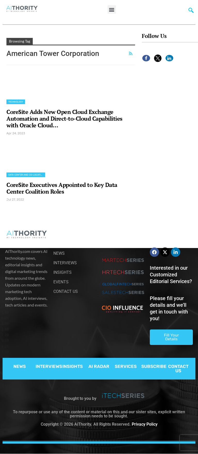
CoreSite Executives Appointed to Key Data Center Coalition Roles (61, 188)
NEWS (19, 366)
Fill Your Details (171, 337)
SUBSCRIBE (154, 366)
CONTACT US (178, 368)
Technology (15, 102)
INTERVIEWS (49, 366)
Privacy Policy (145, 424)
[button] (112, 9)
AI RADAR (98, 366)
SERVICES (126, 366)
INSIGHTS (72, 366)
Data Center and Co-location (26, 175)
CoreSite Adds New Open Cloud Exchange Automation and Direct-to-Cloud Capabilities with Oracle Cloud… (64, 118)
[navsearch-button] (191, 11)
